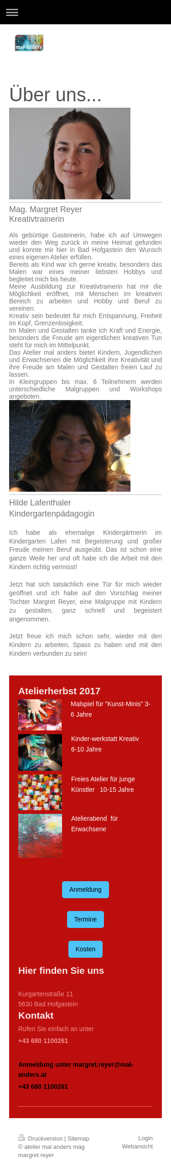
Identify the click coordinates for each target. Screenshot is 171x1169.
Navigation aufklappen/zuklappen (85, 12)
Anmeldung (85, 889)
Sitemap (78, 1138)
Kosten (86, 949)
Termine (85, 919)
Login (145, 1138)
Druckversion (41, 1138)
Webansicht (137, 1146)
